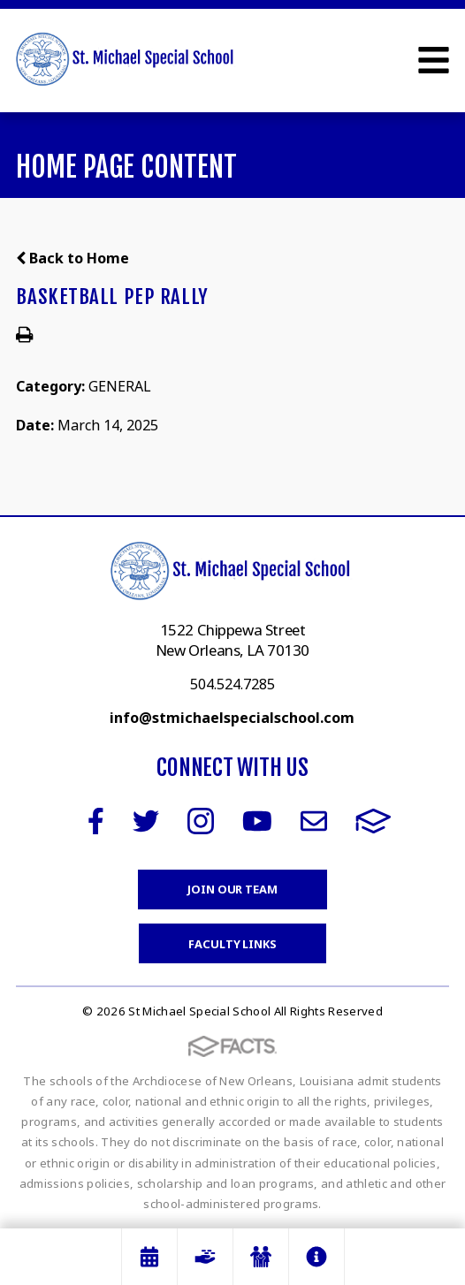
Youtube (257, 821)
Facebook (96, 821)
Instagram (200, 821)
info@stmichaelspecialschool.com (232, 717)
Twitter (146, 821)
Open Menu (433, 60)
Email (314, 821)
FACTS (373, 821)
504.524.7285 (232, 684)
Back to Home (72, 258)
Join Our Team (232, 889)
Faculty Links (232, 944)
